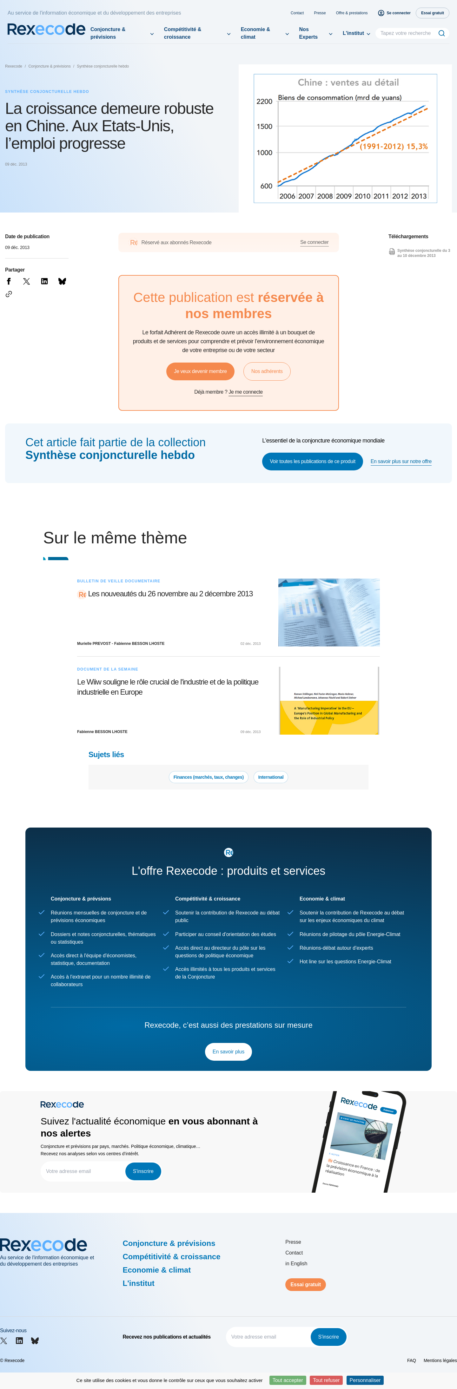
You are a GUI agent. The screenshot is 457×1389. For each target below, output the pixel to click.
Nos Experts (308, 33)
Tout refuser (326, 1380)
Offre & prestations (352, 13)
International (270, 777)
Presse (320, 13)
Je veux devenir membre (200, 371)
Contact (297, 13)
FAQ (411, 1360)
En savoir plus (229, 1051)
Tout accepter (288, 1380)
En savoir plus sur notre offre (401, 461)
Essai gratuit (305, 1284)
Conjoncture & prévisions (107, 33)
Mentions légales (440, 1360)
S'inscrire (143, 1171)
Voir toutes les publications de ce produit (312, 461)
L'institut (353, 33)
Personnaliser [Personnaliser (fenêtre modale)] (365, 1380)
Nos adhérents (267, 371)
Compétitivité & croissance (182, 33)
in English (296, 1263)
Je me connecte (245, 392)
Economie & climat (255, 33)
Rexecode (13, 66)
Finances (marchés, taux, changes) (209, 777)
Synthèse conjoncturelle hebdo (103, 66)
